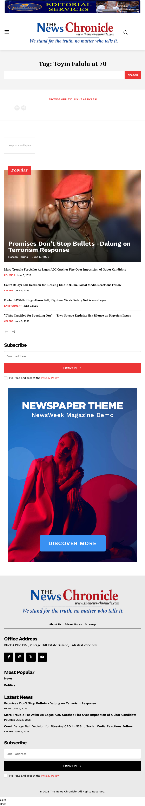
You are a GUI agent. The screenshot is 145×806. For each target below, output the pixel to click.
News (7, 708)
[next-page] (13, 331)
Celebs (8, 290)
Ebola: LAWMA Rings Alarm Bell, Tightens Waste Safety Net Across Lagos (55, 300)
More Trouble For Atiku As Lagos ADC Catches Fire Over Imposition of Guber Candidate (65, 269)
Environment (13, 305)
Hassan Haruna (18, 256)
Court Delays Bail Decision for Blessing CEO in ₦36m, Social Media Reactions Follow (62, 285)
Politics (9, 275)
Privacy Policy (50, 377)
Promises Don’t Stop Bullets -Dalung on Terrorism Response (69, 246)
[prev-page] (17, 108)
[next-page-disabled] (23, 108)
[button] (72, 801)
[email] (72, 356)
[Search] (133, 75)
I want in (72, 368)
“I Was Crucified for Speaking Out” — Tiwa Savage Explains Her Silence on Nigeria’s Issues (67, 315)
